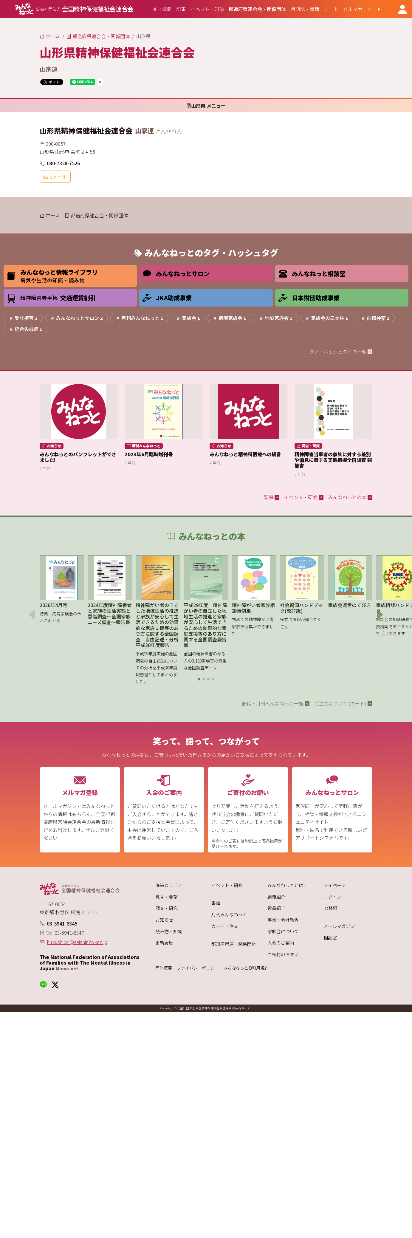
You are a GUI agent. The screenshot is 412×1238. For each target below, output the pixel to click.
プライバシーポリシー (198, 968)
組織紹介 (276, 897)
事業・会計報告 (283, 920)
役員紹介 (276, 908)
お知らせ (164, 920)
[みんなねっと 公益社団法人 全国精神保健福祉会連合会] (74, 9)
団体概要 (163, 968)
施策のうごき (168, 885)
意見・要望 (166, 897)
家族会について (283, 931)
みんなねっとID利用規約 (246, 968)
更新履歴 (164, 943)
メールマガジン (339, 926)
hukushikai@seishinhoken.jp (77, 941)
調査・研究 (166, 908)
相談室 (330, 937)
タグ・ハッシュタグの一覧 (340, 351)
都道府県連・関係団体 (233, 944)
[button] (199, 679)
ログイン (332, 897)
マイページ (334, 885)
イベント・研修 (227, 885)
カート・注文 (224, 926)
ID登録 (330, 908)
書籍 (215, 903)
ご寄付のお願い (283, 954)
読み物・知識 (168, 931)
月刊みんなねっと (229, 914)
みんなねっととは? (286, 885)
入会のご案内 (280, 943)
